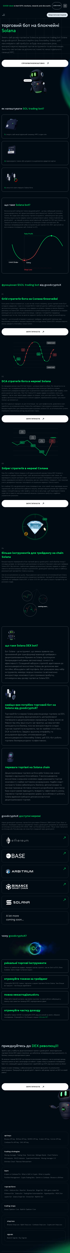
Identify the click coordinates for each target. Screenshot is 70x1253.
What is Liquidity (44, 1174)
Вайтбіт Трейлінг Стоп (28, 1209)
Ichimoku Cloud (9, 1162)
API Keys (7, 1135)
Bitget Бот (39, 1190)
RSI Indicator (8, 1158)
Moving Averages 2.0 (48, 1158)
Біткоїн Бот (30, 1197)
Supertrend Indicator (33, 1158)
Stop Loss (11, 1221)
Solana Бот (19, 1193)
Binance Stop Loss (13, 1225)
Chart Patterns (52, 1155)
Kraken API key (44, 1139)
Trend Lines (31, 1155)
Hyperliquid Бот (49, 1193)
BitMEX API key (33, 1139)
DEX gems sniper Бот (51, 1190)
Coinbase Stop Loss (39, 1225)
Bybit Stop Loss (26, 1225)
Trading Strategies (12, 1151)
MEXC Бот (59, 1193)
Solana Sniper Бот (19, 1197)
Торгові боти (9, 1187)
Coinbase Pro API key (11, 1142)
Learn (6, 1171)
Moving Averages (10, 1155)
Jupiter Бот (8, 1197)
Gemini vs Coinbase (42, 1177)
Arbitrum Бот (14, 1190)
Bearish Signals (12, 1238)
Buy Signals (23, 1238)
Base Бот (23, 1190)
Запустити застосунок (57, 15)
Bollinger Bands (41, 1155)
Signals (10, 1234)
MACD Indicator (19, 1158)
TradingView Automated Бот (33, 1193)
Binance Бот (31, 1190)
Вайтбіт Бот (39, 1197)
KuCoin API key (56, 1139)
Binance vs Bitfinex (56, 1177)
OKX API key (24, 1142)
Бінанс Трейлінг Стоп (11, 1209)
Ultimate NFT (43, 1017)
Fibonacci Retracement (23, 1162)
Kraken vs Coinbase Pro (12, 1174)
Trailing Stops (9, 1206)
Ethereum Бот (9, 1193)
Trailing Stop (21, 1155)
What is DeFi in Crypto (29, 1174)
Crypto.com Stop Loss (54, 1225)
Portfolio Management (12, 1177)
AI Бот (6, 1190)
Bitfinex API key (21, 1139)
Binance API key (9, 1139)
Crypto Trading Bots (28, 1177)
